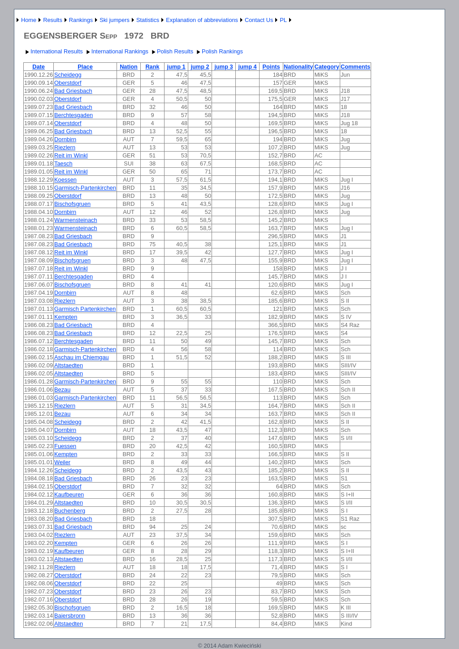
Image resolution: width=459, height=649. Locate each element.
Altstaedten (68, 365)
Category (326, 66)
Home (28, 20)
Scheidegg (67, 74)
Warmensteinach (75, 220)
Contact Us (259, 20)
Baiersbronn (69, 615)
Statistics (147, 20)
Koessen (65, 179)
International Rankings (116, 51)
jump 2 (200, 66)
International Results (53, 51)
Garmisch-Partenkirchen (85, 187)
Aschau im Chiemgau (81, 357)
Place (85, 66)
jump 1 (176, 66)
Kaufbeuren (69, 494)
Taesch (63, 163)
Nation (129, 66)
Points (271, 66)
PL (283, 20)
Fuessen (65, 446)
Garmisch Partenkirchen (85, 308)
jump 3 (223, 66)
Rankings (81, 20)
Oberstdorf (67, 82)
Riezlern (64, 147)
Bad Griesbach (73, 90)
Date (38, 66)
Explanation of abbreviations (202, 20)
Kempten (65, 317)
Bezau (62, 389)
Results (52, 20)
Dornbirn (65, 139)
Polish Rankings (219, 51)
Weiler (62, 462)
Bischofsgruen (72, 203)
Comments (355, 66)
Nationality (298, 66)
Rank (152, 66)
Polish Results (171, 51)
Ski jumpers (115, 20)
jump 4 (247, 66)
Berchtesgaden (73, 115)
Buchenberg (69, 510)
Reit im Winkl (71, 155)
